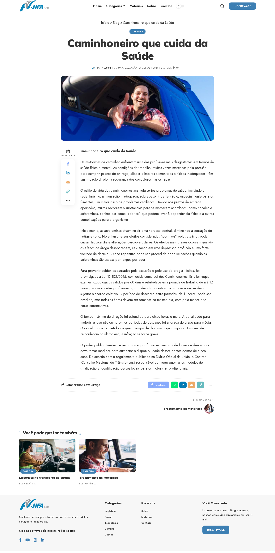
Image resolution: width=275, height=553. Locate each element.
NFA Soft (106, 68)
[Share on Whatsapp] (172, 386)
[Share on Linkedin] (68, 173)
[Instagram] (35, 541)
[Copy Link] (68, 192)
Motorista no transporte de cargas (44, 479)
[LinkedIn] (42, 541)
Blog (116, 22)
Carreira (137, 31)
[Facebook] (20, 541)
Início (105, 22)
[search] (222, 6)
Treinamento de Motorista (98, 479)
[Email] (68, 182)
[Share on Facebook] (68, 164)
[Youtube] (27, 541)
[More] (68, 201)
